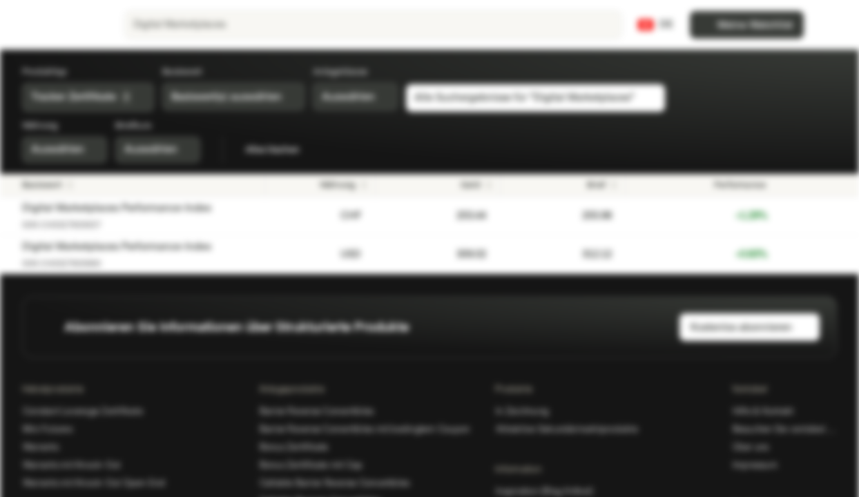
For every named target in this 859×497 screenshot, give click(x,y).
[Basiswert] (139, 185)
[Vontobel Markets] (59, 25)
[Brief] (563, 185)
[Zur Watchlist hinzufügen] (782, 215)
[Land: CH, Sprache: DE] (656, 25)
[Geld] (438, 185)
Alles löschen (280, 149)
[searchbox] (373, 25)
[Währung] (319, 185)
